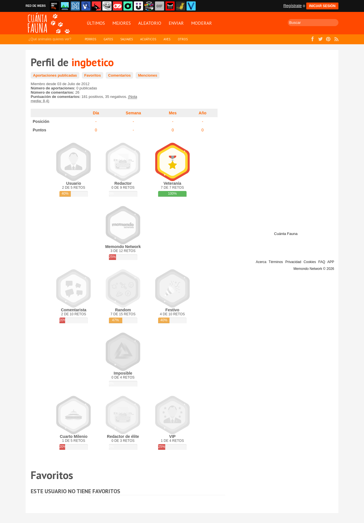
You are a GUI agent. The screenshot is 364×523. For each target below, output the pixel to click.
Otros (183, 39)
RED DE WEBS (36, 5)
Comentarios (119, 75)
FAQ (321, 262)
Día (96, 113)
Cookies (310, 262)
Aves (167, 39)
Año (202, 113)
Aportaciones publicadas (55, 75)
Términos (276, 262)
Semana (133, 113)
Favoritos (92, 75)
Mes (173, 113)
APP (330, 262)
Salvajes (126, 39)
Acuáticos (148, 39)
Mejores (121, 23)
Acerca (261, 262)
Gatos (108, 39)
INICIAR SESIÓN (322, 6)
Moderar (201, 23)
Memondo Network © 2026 (313, 269)
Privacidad (293, 262)
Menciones (147, 75)
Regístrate (292, 5)
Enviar (176, 23)
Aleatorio (149, 23)
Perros (90, 39)
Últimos (96, 23)
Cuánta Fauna (285, 234)
